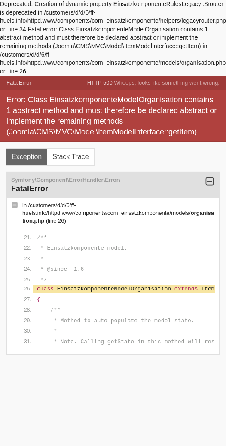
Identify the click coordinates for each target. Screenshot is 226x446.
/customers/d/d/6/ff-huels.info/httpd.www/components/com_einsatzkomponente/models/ (118, 213)
